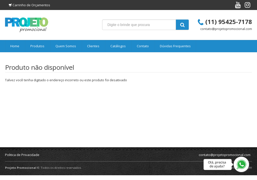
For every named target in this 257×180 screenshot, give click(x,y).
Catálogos (118, 46)
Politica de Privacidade (22, 154)
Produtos (37, 46)
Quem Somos (65, 46)
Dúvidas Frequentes (175, 46)
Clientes (93, 46)
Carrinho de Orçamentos (31, 5)
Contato (143, 46)
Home (14, 46)
